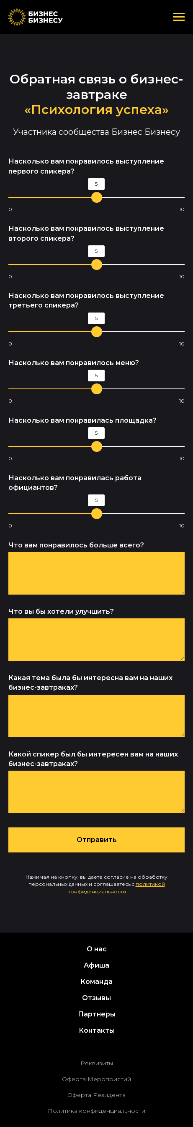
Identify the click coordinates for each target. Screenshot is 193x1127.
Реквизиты (96, 1063)
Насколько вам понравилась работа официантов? (75, 483)
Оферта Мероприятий (96, 1079)
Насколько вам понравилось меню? (73, 363)
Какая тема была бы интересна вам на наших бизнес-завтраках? (90, 682)
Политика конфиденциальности (96, 1110)
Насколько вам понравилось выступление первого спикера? (86, 166)
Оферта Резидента (96, 1095)
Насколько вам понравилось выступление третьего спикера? (86, 300)
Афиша (96, 965)
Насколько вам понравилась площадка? (82, 420)
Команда (96, 982)
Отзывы (96, 998)
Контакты (97, 1030)
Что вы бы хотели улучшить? (61, 611)
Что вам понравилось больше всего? (76, 545)
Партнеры (97, 1014)
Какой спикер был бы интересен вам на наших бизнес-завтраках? (93, 759)
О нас (97, 949)
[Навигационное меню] (179, 17)
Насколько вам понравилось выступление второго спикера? (86, 233)
